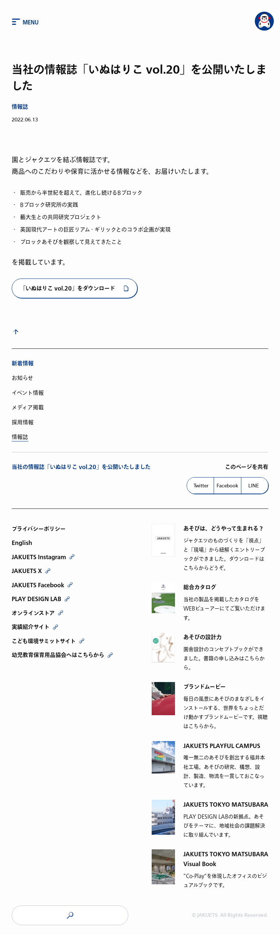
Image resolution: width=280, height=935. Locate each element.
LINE (253, 485)
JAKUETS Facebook (38, 585)
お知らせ (22, 378)
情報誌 (20, 107)
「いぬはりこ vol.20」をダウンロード (67, 288)
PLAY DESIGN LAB (36, 599)
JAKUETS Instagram (39, 557)
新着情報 (23, 363)
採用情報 (23, 422)
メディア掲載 (28, 408)
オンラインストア (33, 613)
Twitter (201, 485)
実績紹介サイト (31, 627)
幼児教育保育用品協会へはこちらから (58, 655)
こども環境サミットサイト (44, 641)
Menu (31, 22)
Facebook (227, 485)
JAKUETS (70, 915)
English (22, 543)
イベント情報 (28, 393)
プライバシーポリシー (39, 529)
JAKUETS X (27, 571)
